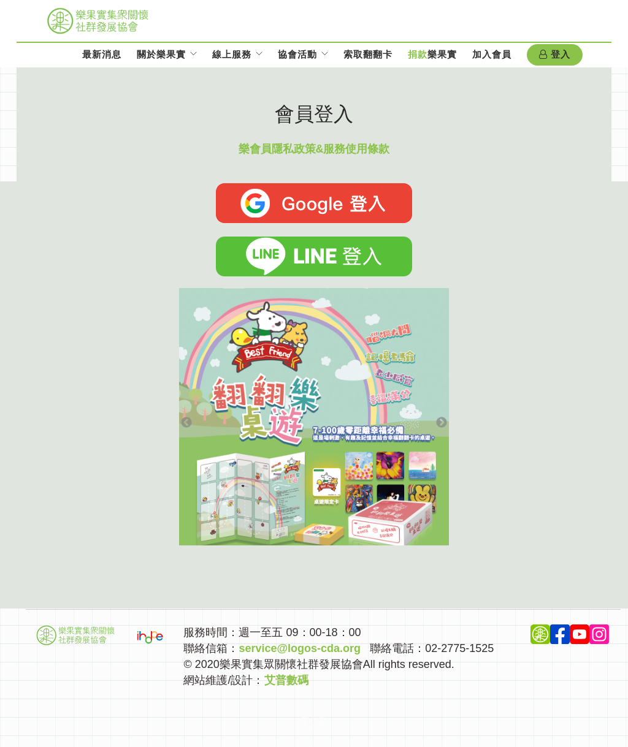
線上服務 (231, 54)
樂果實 (432, 54)
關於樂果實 (161, 54)
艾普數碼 (286, 680)
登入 (554, 54)
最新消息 (101, 54)
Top (314, 722)
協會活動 (297, 54)
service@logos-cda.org (300, 648)
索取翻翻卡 (367, 54)
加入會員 (491, 54)
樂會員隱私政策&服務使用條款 (314, 149)
